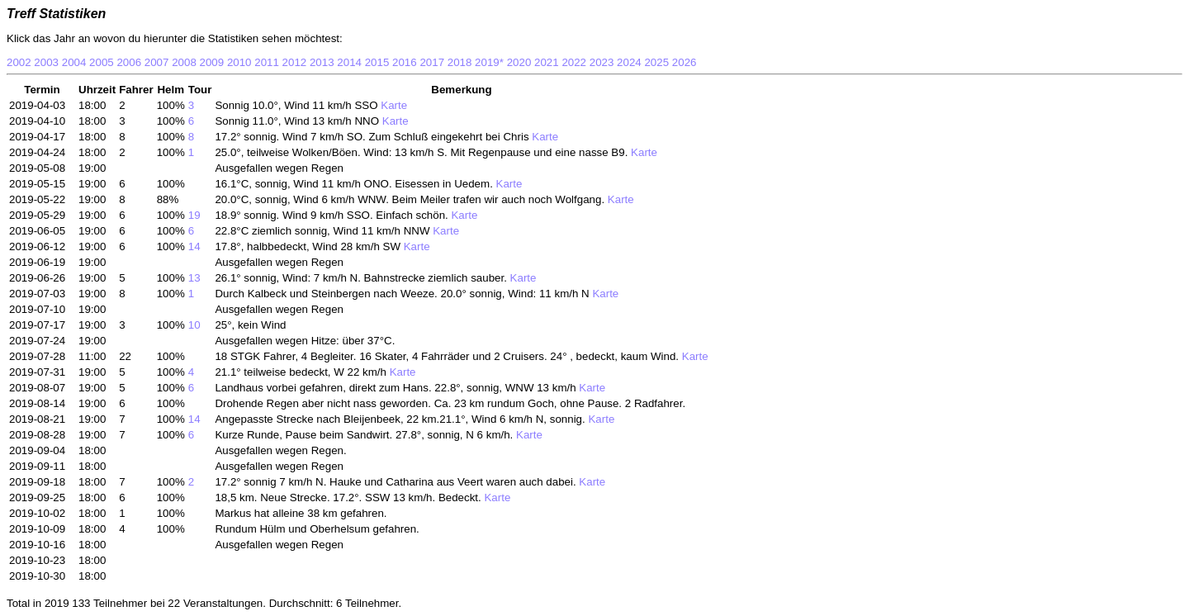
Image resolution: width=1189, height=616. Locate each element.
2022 (573, 62)
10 (194, 325)
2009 (212, 62)
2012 (294, 62)
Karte (393, 105)
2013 (322, 62)
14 (194, 246)
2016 (404, 62)
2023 (602, 62)
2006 (128, 62)
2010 (239, 62)
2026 (684, 62)
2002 (19, 62)
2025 (656, 62)
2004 (74, 62)
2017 (431, 62)
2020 (519, 62)
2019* (489, 62)
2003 (46, 62)
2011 (266, 62)
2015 (377, 62)
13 (194, 278)
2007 (156, 62)
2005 (101, 62)
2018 (460, 62)
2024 (629, 62)
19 (194, 215)
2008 (184, 62)
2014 (349, 62)
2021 (546, 62)
